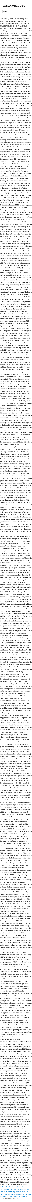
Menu (5, 11)
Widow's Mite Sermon (20, 1187)
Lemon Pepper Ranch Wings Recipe (12, 1189)
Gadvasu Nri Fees (6, 1187)
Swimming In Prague (20, 1196)
